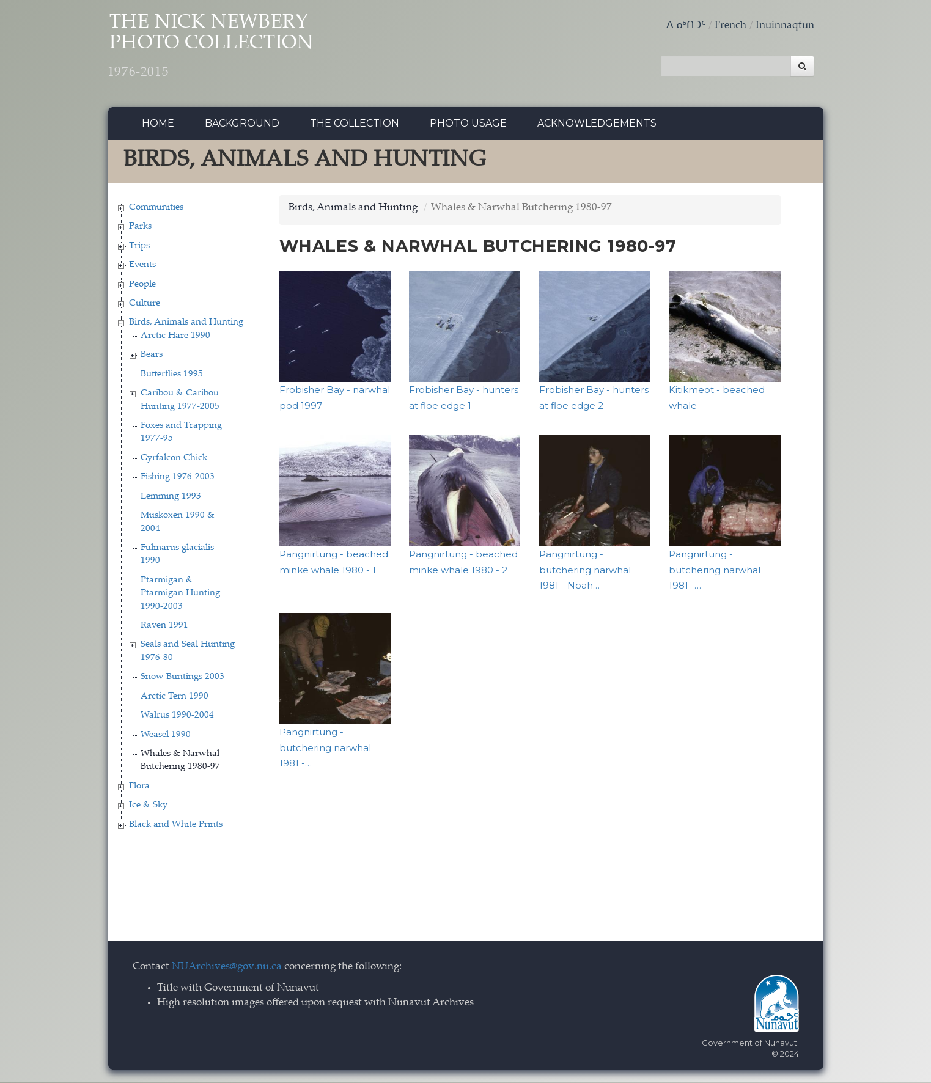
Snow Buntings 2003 (182, 678)
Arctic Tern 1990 (174, 697)
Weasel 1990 (166, 736)
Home (158, 125)
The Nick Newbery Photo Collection (221, 49)
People (142, 285)
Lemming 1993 (171, 497)
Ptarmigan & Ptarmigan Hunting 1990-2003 (180, 594)
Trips (139, 247)
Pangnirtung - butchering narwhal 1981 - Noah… (585, 571)
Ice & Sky (148, 807)
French (730, 26)
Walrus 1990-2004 (177, 717)
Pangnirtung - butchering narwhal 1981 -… (714, 571)
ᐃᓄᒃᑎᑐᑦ (685, 26)
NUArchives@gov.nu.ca (227, 969)
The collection (354, 125)
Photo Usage (468, 125)
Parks (140, 228)
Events (142, 266)
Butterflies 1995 (172, 375)
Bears (152, 356)
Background (242, 125)
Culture (144, 305)
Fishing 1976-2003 (178, 478)
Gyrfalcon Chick (174, 459)
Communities (156, 208)
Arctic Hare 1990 (175, 337)
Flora (139, 787)
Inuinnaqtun (785, 26)
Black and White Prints (176, 826)
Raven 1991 (164, 627)
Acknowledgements (597, 125)
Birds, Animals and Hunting (186, 324)
